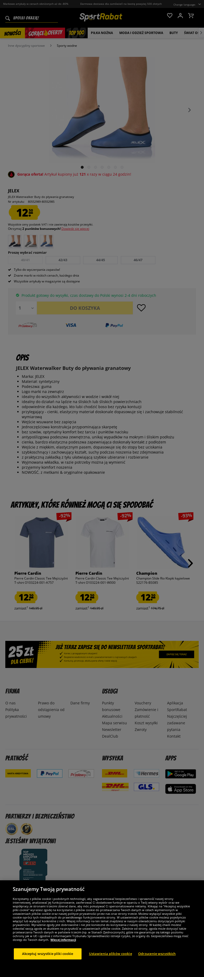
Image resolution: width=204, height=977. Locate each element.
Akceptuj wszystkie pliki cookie (47, 962)
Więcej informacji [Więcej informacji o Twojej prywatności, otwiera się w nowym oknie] (63, 948)
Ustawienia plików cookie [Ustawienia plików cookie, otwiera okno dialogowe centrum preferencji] (110, 962)
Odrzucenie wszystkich (157, 962)
